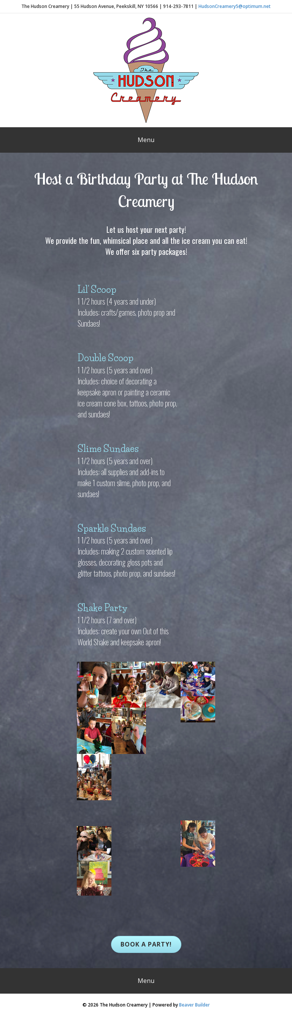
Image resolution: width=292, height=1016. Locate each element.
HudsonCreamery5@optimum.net (234, 6)
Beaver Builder (194, 1005)
